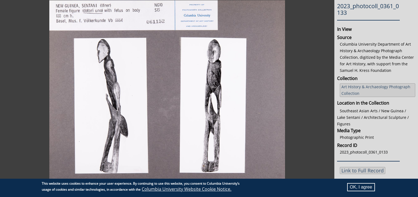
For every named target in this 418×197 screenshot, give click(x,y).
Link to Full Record (362, 170)
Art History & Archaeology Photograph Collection (375, 90)
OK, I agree (361, 187)
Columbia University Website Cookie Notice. (186, 189)
